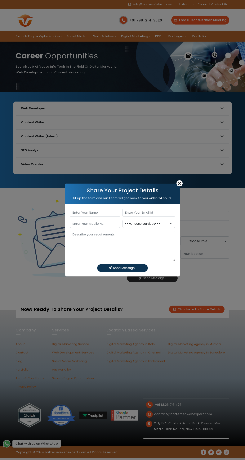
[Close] (179, 183)
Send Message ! (122, 268)
